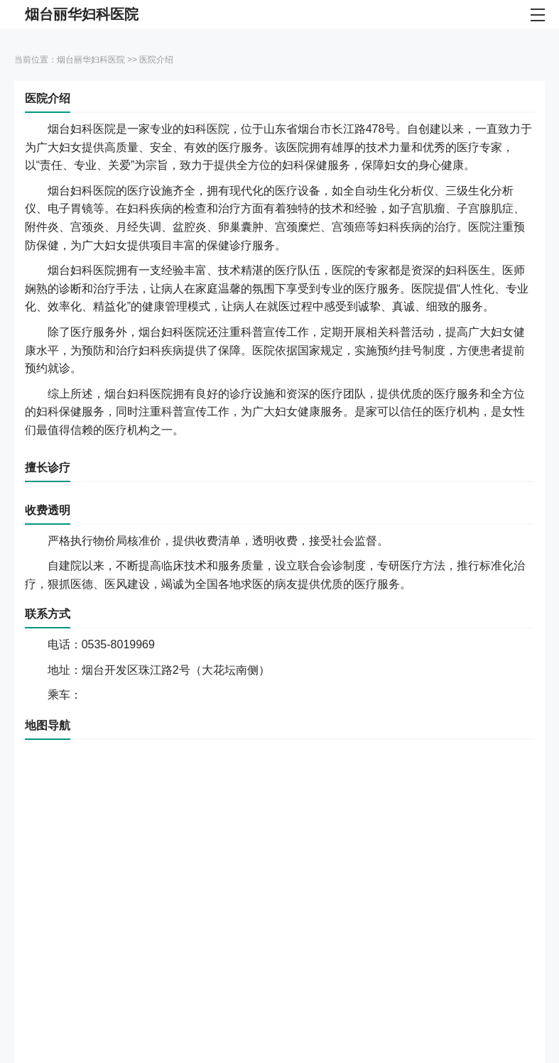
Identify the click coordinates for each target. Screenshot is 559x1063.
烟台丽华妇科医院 (91, 60)
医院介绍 (156, 60)
